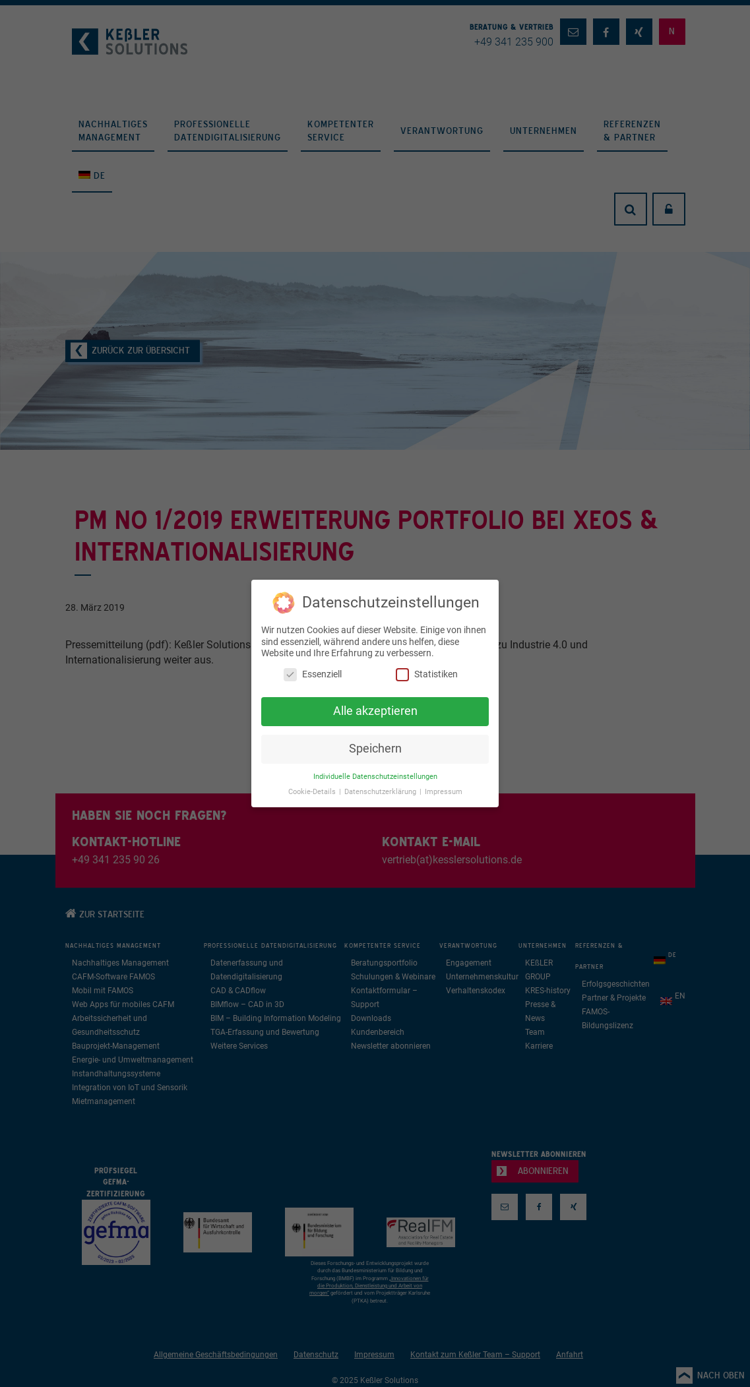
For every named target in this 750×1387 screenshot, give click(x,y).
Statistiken (427, 674)
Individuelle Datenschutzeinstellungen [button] (375, 776)
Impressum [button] (443, 791)
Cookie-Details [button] (313, 791)
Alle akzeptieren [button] (375, 711)
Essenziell (313, 674)
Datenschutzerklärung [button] (381, 791)
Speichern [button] (375, 748)
